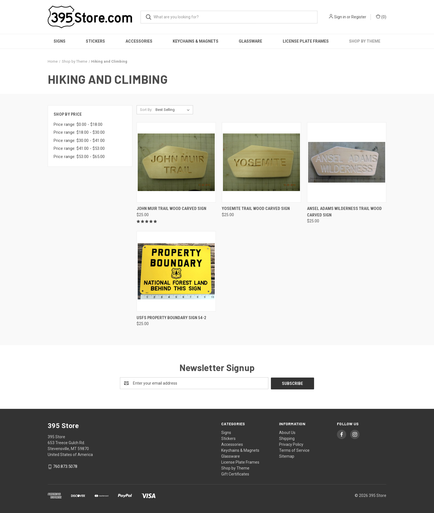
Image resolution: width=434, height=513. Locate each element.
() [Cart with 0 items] (381, 16)
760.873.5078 (65, 466)
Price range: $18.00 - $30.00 (79, 132)
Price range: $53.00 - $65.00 (79, 156)
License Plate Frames (306, 41)
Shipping (287, 438)
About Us (287, 432)
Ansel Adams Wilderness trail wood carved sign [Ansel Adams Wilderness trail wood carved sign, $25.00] (344, 212)
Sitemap (286, 456)
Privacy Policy (291, 444)
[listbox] (174, 110)
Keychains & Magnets (195, 41)
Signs (59, 41)
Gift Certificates (235, 474)
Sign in (340, 17)
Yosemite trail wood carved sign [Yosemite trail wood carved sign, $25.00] (256, 208)
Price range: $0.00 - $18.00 (78, 124)
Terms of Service (294, 450)
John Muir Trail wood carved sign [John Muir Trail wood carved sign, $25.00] (171, 208)
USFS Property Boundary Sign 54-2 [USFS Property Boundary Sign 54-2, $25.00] (171, 317)
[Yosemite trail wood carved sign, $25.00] (261, 162)
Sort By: (146, 110)
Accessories (139, 41)
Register (358, 17)
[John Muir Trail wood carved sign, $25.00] (176, 162)
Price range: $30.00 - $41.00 (79, 140)
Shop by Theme (364, 41)
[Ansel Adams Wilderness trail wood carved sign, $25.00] (346, 162)
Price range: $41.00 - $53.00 (79, 148)
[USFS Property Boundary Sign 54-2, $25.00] (176, 271)
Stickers (95, 41)
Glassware (250, 41)
